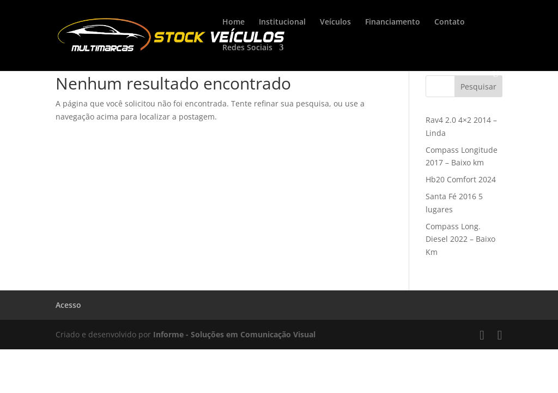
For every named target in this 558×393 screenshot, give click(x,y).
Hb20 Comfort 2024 (461, 179)
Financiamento (392, 22)
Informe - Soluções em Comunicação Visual (234, 334)
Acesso (68, 305)
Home (233, 22)
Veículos (335, 22)
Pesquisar (478, 86)
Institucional (282, 22)
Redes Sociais (247, 48)
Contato (449, 22)
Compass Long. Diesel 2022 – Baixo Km (460, 239)
